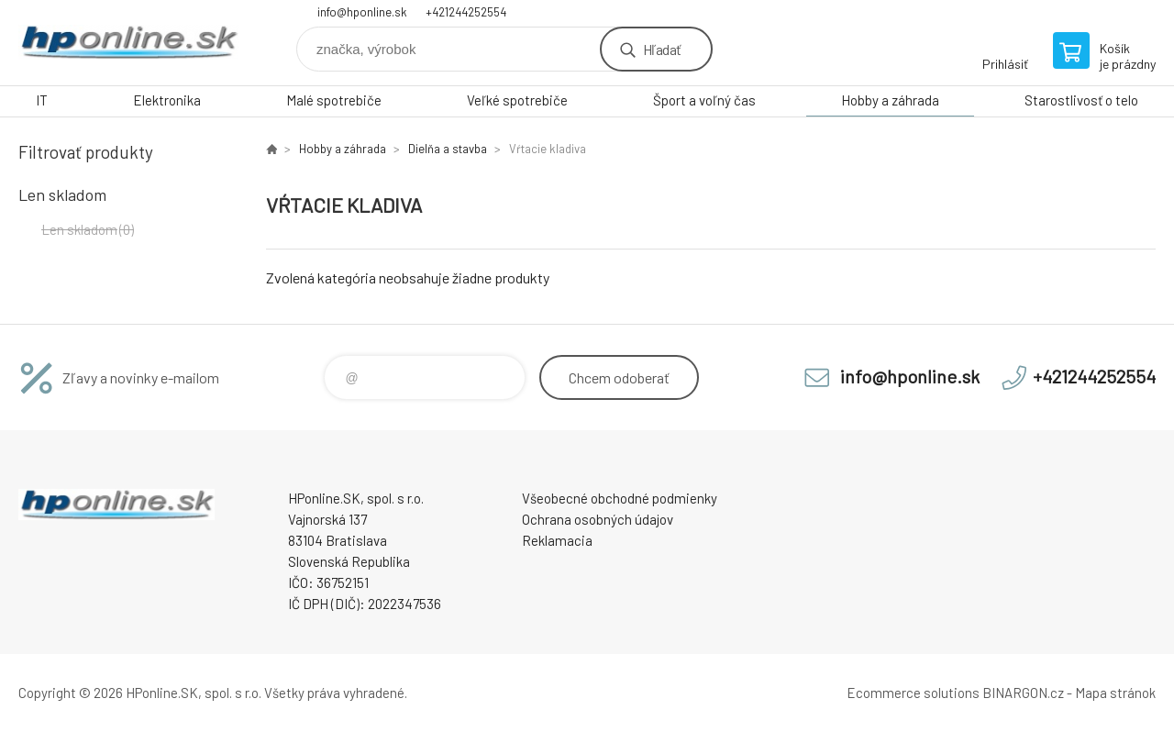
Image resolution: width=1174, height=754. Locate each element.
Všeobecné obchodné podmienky (619, 498)
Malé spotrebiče (334, 100)
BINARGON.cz (1023, 692)
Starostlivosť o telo (1081, 100)
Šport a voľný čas (704, 100)
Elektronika (167, 100)
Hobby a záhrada (890, 100)
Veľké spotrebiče (517, 100)
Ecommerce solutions (913, 692)
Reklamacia (557, 540)
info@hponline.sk (362, 12)
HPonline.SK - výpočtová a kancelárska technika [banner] (128, 42)
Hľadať (662, 49)
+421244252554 (466, 12)
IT (42, 100)
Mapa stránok (1115, 692)
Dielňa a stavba (447, 148)
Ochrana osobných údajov (597, 519)
